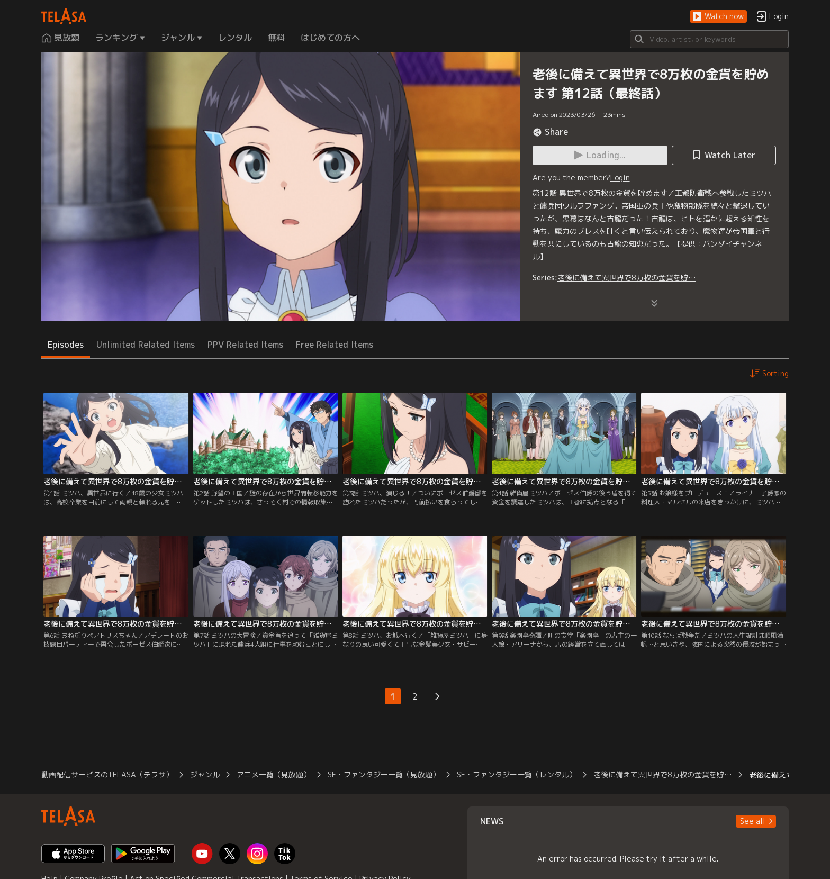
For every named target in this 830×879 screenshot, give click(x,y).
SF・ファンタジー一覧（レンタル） (516, 774)
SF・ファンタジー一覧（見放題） (384, 774)
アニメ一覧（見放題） (274, 774)
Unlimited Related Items (145, 344)
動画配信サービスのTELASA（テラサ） (107, 774)
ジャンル (205, 774)
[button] (718, 16)
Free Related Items (334, 344)
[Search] (709, 39)
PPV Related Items (245, 344)
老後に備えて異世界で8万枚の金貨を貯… (626, 278)
